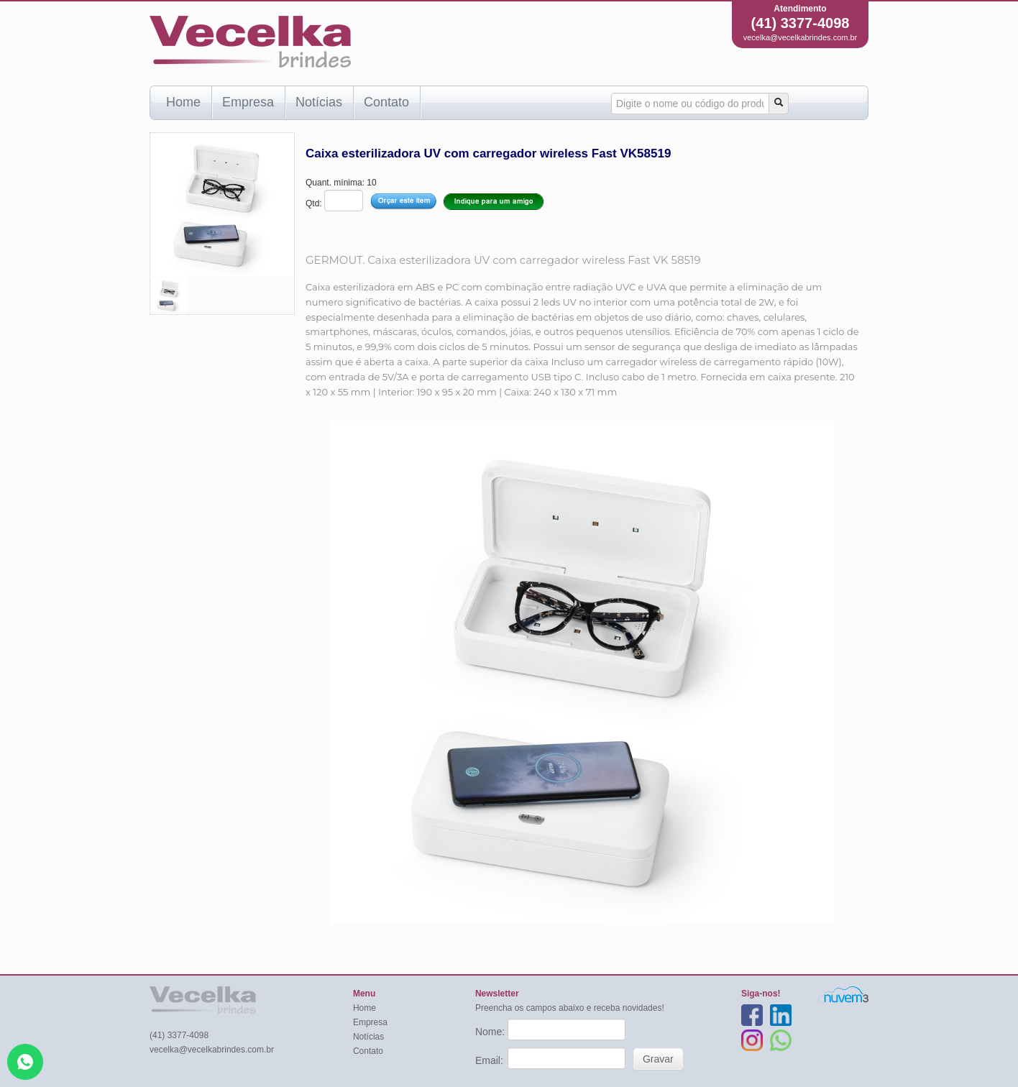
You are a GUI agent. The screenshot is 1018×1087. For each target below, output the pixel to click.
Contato (386, 102)
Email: (490, 1060)
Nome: (491, 1031)
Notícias (318, 102)
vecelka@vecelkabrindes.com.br (800, 37)
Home (183, 102)
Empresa (248, 102)
